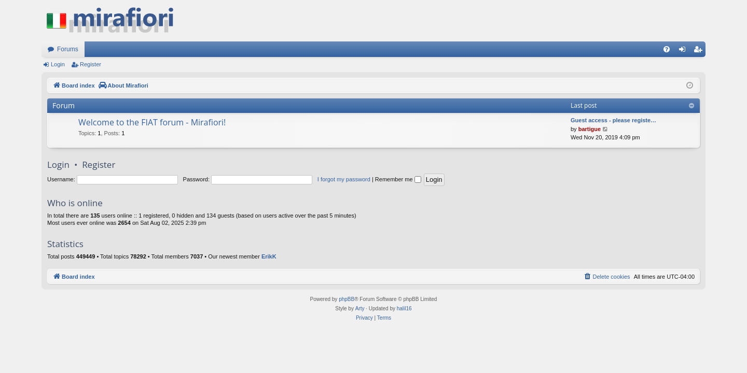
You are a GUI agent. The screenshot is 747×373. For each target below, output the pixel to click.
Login (58, 64)
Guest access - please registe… (613, 120)
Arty (360, 308)
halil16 (404, 308)
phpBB (346, 299)
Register (90, 64)
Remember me (398, 179)
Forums (67, 49)
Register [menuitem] (700, 51)
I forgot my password (343, 179)
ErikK (268, 256)
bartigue (589, 129)
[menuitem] (666, 49)
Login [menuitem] (684, 51)
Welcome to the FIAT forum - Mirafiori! (152, 122)
